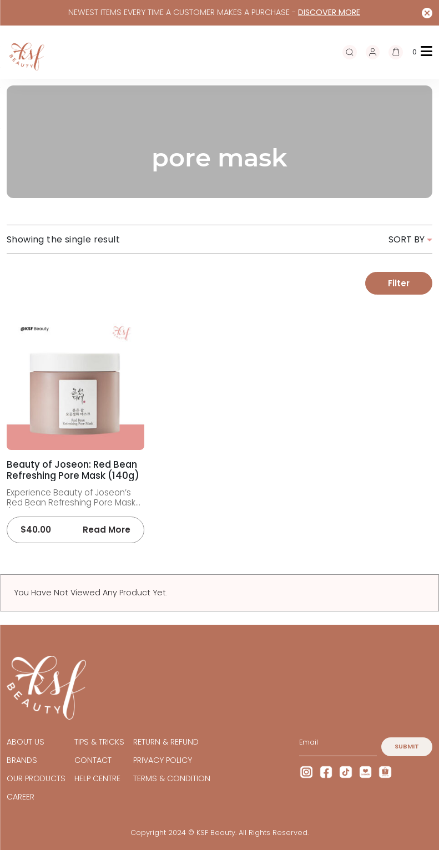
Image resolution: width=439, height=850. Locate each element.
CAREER (20, 797)
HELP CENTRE (97, 778)
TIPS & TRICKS (99, 742)
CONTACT (93, 760)
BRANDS (22, 760)
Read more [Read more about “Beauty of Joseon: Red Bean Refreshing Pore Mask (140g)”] (106, 530)
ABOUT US (25, 742)
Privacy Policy (162, 760)
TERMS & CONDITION (171, 778)
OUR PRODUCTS (36, 778)
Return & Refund (166, 742)
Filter (399, 283)
